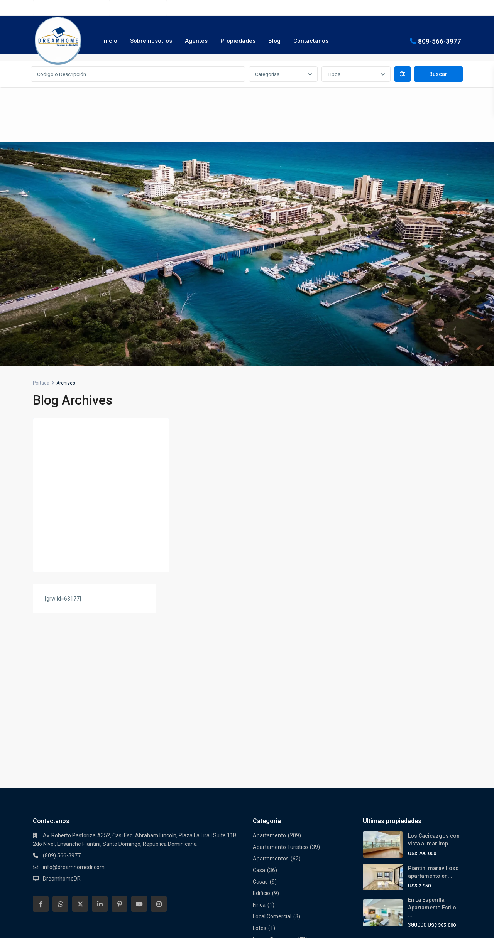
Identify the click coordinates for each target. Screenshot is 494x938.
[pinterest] (119, 711)
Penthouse (266, 805)
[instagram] (159, 711)
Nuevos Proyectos (275, 759)
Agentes (196, 40)
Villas (259, 886)
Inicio (109, 40)
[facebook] (41, 711)
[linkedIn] (100, 711)
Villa (258, 863)
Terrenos (264, 840)
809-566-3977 (439, 41)
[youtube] (139, 711)
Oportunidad (268, 793)
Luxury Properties (274, 747)
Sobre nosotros (151, 40)
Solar (259, 828)
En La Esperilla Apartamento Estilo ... (432, 715)
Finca (259, 712)
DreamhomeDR (62, 686)
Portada (41, 383)
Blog (274, 40)
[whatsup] (60, 711)
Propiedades (237, 40)
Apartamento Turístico (280, 654)
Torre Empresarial (274, 851)
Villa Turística (269, 874)
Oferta (261, 770)
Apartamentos (271, 666)
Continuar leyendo (63, 557)
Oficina (261, 782)
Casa (259, 678)
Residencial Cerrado (277, 816)
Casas (260, 689)
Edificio (261, 701)
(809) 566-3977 (142, 8)
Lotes (259, 735)
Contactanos (310, 40)
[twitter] (80, 711)
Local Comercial (272, 724)
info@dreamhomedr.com (74, 674)
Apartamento (269, 643)
